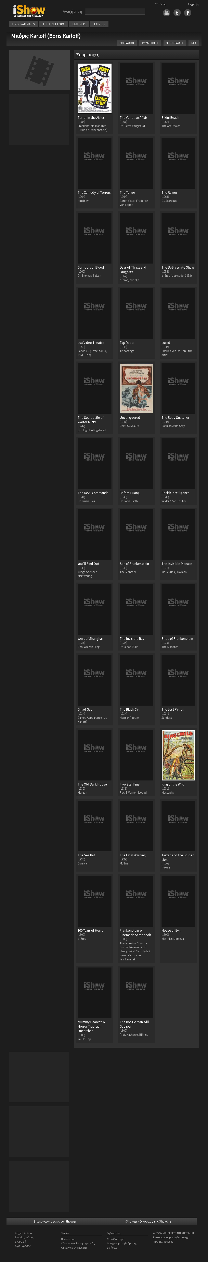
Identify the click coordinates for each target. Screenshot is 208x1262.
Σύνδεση (160, 4)
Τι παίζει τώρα (116, 1239)
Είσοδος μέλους (24, 1237)
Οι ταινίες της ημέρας (74, 1247)
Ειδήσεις (112, 1247)
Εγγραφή (193, 4)
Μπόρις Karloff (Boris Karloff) (46, 35)
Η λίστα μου (68, 1239)
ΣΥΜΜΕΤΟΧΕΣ (150, 43)
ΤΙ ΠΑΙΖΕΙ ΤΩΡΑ (54, 24)
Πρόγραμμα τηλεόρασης (122, 1243)
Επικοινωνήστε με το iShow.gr (55, 1221)
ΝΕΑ (193, 43)
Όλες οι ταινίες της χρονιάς (78, 1243)
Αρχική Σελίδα (23, 1233)
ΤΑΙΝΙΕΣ (99, 24)
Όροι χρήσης (23, 1246)
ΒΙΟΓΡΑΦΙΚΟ (126, 43)
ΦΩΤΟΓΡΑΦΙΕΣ (174, 43)
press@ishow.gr (179, 1237)
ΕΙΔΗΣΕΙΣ (79, 24)
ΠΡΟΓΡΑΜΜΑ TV (23, 24)
